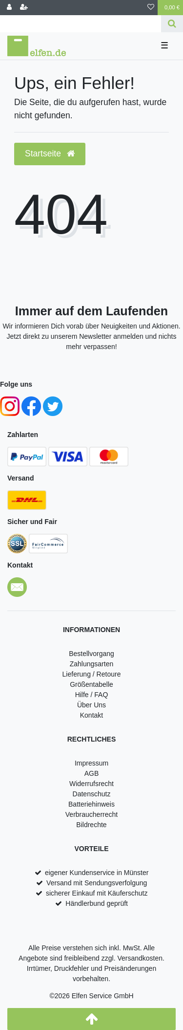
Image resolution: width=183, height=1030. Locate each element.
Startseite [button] (50, 153)
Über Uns (91, 705)
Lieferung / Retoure (91, 674)
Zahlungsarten (92, 664)
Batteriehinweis (91, 804)
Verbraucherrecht (91, 814)
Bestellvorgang (91, 653)
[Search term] (80, 23)
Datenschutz (92, 794)
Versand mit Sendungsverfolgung (96, 883)
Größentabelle (91, 684)
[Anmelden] (9, 7)
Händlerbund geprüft (96, 903)
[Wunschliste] (151, 7)
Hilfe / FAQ (91, 695)
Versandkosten (140, 958)
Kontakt (91, 715)
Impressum (91, 763)
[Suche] (172, 23)
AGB (91, 773)
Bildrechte (91, 825)
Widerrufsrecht (91, 784)
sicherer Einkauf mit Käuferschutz (97, 893)
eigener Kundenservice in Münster (96, 873)
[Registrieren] (24, 7)
